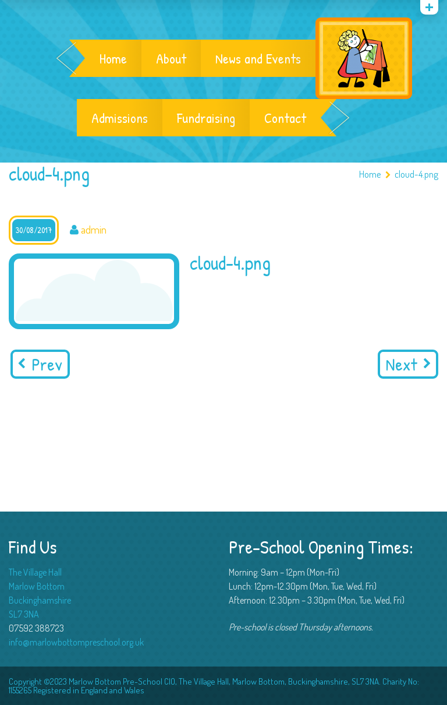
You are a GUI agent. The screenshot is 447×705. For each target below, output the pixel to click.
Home (113, 58)
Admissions (119, 117)
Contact (285, 117)
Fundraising (206, 117)
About (171, 58)
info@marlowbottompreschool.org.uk (76, 642)
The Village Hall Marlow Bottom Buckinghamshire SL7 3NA (40, 593)
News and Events (258, 58)
